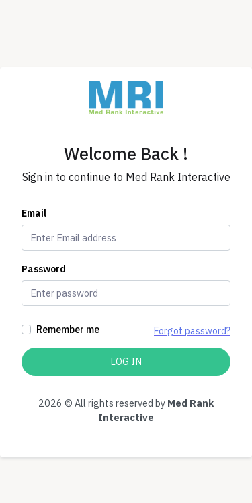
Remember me (67, 329)
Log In (126, 361)
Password (44, 269)
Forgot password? (192, 331)
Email (34, 213)
